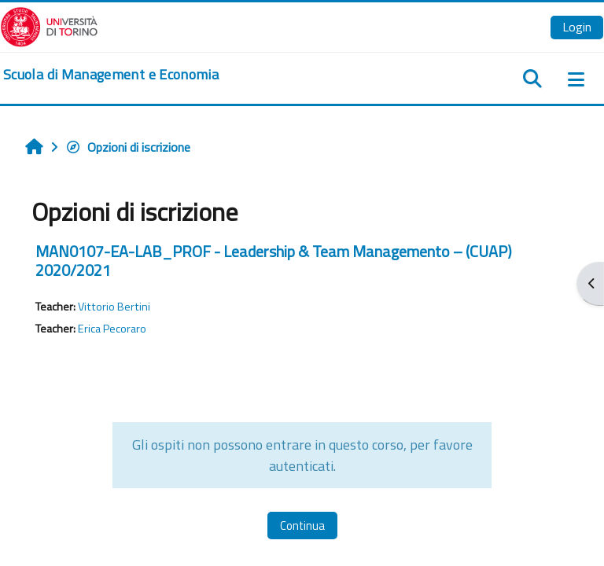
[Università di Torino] (49, 25)
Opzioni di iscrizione (127, 147)
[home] (111, 74)
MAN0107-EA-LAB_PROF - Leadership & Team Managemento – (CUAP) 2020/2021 (273, 260)
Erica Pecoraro (112, 328)
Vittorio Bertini (114, 306)
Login (576, 26)
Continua (302, 525)
